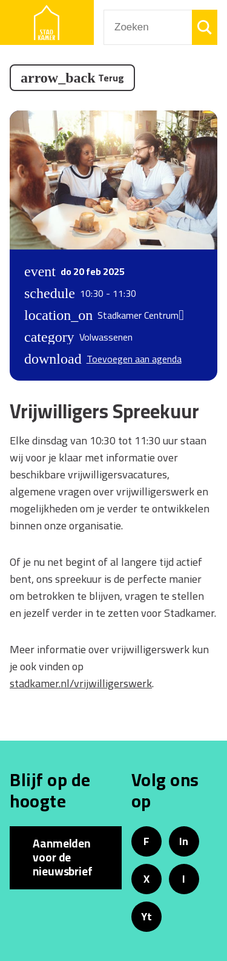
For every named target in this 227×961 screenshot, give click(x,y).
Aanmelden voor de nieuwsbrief (63, 857)
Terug (111, 78)
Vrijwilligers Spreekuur (104, 411)
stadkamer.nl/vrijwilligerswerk (81, 683)
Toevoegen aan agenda (134, 358)
